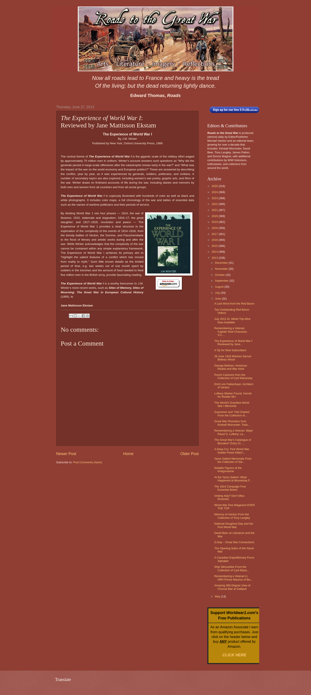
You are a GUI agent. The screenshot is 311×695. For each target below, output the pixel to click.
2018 (215, 228)
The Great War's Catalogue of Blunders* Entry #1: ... (232, 441)
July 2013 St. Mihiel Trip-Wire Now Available (232, 320)
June (218, 298)
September (222, 280)
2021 (215, 210)
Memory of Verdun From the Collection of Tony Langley (232, 516)
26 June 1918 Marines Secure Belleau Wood (232, 358)
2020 (215, 216)
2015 (215, 246)
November (221, 268)
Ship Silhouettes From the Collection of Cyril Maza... (231, 568)
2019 (215, 222)
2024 (215, 192)
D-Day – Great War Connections (234, 542)
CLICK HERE (234, 655)
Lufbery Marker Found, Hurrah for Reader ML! (233, 395)
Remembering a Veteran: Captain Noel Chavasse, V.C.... (231, 331)
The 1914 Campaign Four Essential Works (230, 488)
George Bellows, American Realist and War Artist (230, 367)
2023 (215, 198)
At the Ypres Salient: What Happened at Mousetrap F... (233, 479)
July (218, 292)
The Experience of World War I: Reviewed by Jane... (233, 342)
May (218, 596)
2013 (215, 257)
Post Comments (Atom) (87, 462)
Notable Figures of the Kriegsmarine (228, 469)
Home (128, 454)
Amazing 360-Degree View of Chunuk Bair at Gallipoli (232, 587)
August (219, 286)
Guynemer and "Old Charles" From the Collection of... (232, 413)
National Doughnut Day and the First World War (233, 525)
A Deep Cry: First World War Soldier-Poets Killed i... (231, 450)
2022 (215, 204)
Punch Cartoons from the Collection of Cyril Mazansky (233, 376)
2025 (215, 186)
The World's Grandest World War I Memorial (231, 404)
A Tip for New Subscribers (230, 350)
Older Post (189, 454)
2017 (215, 234)
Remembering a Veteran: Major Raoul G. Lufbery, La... (233, 432)
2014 (215, 251)
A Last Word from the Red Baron (234, 303)
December (221, 262)
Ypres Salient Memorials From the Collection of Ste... (232, 460)
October (220, 274)
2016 (215, 239)
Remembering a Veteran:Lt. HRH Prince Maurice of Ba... (233, 577)
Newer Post (66, 454)
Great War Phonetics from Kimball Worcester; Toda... (232, 423)
